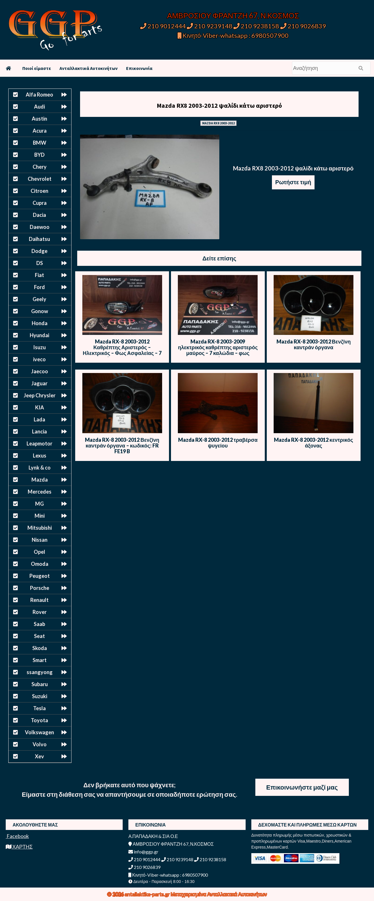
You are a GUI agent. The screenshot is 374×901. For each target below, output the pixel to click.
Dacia (39, 215)
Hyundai (39, 335)
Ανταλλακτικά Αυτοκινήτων (88, 68)
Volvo (40, 744)
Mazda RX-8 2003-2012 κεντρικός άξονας (313, 443)
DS (39, 263)
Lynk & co (40, 467)
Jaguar (39, 383)
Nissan (39, 540)
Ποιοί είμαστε (36, 68)
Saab (39, 624)
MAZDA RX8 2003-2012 (218, 123)
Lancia (39, 431)
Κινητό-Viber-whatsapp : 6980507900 (233, 35)
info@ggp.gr (143, 851)
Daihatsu (39, 239)
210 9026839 (303, 26)
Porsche (39, 588)
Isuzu (39, 347)
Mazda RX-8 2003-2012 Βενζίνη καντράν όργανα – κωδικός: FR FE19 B (122, 445)
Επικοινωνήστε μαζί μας (302, 787)
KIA (39, 407)
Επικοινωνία (139, 68)
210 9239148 (209, 26)
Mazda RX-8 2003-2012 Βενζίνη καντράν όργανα (313, 344)
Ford (39, 287)
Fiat (39, 275)
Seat (39, 636)
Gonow (39, 311)
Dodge (39, 251)
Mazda (39, 479)
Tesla (39, 708)
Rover (40, 612)
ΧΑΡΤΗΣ (19, 846)
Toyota (39, 720)
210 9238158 (256, 26)
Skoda (39, 648)
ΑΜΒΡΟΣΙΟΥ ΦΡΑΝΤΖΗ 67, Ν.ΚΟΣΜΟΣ (233, 15)
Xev (39, 756)
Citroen (39, 191)
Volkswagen (39, 732)
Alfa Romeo (39, 94)
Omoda (39, 564)
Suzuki (39, 696)
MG (39, 503)
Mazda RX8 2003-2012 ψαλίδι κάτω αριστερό (219, 105)
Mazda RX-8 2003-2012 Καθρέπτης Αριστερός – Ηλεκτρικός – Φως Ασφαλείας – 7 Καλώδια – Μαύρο (122, 350)
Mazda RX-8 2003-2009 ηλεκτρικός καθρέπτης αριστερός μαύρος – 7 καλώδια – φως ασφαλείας (218, 350)
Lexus (39, 455)
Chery (40, 167)
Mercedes (39, 491)
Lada (39, 419)
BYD (39, 155)
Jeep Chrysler (39, 395)
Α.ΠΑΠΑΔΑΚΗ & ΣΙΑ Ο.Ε (153, 836)
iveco (39, 359)
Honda (39, 323)
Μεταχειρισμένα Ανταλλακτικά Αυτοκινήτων (219, 894)
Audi (39, 106)
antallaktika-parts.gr (148, 894)
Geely (39, 299)
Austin (39, 118)
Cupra (40, 203)
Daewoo (39, 227)
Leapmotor (39, 443)
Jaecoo (39, 371)
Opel (39, 552)
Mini (40, 516)
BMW (39, 143)
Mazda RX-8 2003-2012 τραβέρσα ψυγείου (218, 443)
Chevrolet (39, 179)
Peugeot (39, 576)
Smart (40, 660)
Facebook (17, 836)
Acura (40, 130)
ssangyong (40, 672)
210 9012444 (163, 26)
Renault (39, 600)
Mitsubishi (39, 528)
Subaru (39, 684)
